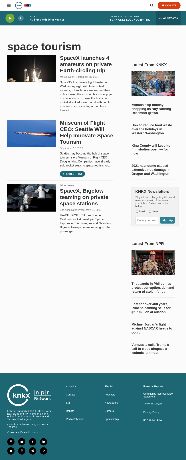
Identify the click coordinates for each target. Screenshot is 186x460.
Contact (70, 394)
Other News (67, 185)
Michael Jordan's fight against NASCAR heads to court (152, 328)
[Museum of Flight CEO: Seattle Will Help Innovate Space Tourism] (31, 133)
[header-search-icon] (151, 5)
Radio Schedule (75, 419)
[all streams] (168, 18)
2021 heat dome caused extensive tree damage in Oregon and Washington (151, 170)
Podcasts (110, 394)
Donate (170, 5)
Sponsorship (112, 419)
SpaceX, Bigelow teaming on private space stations (84, 197)
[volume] (21, 18)
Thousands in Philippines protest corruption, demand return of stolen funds (153, 288)
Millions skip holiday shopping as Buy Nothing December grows (151, 109)
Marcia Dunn (67, 76)
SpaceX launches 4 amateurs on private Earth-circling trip (86, 64)
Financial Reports (153, 386)
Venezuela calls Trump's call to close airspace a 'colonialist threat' (150, 349)
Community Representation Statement (158, 395)
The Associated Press (72, 209)
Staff (68, 402)
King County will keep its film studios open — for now (151, 149)
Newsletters (111, 402)
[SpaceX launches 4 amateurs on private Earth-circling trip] (31, 68)
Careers (109, 411)
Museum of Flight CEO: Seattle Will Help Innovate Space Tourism (86, 132)
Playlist (109, 386)
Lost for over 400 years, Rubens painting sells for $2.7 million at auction (151, 308)
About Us (71, 386)
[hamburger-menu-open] (8, 5)
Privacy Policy (151, 412)
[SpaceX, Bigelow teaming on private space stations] (31, 197)
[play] (10, 18)
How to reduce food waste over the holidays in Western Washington (152, 129)
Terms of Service (152, 404)
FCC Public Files (152, 420)
